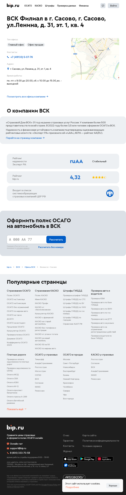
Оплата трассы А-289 (17, 396)
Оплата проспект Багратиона (14, 391)
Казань (66, 375)
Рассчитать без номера (50, 247)
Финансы (84, 5)
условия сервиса (23, 248)
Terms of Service (13, 487)
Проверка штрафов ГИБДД (75, 295)
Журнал (67, 451)
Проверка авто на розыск (102, 323)
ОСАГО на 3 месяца (16, 299)
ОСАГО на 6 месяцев (16, 303)
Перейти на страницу (25, 137)
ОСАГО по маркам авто (17, 311)
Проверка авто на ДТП (101, 319)
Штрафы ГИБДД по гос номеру (74, 312)
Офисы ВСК (30, 267)
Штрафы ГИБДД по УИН (74, 307)
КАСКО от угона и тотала (46, 334)
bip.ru (9, 267)
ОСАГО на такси (14, 315)
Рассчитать (56, 239)
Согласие (39, 383)
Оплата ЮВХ (13, 382)
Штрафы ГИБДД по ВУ (73, 303)
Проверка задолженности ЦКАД (18, 369)
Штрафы (49, 5)
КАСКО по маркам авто (45, 348)
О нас (66, 435)
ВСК (18, 267)
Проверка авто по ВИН (101, 309)
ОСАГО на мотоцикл (16, 323)
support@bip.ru (16, 448)
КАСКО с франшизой (44, 317)
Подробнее (72, 487)
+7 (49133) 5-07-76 (20, 57)
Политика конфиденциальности (100, 440)
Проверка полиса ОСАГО (18, 334)
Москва (66, 359)
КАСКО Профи (41, 303)
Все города (68, 398)
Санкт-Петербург (71, 363)
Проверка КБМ (98, 298)
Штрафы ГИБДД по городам (72, 318)
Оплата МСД (13, 374)
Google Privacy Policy (49, 485)
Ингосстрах (40, 371)
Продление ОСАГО (15, 327)
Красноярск (68, 383)
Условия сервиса (92, 446)
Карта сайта (89, 435)
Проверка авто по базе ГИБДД (101, 303)
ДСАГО (10, 319)
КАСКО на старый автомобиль (43, 322)
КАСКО (38, 5)
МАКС (38, 387)
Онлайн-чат (15, 443)
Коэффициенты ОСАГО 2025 (17, 343)
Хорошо (113, 485)
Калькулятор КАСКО (44, 313)
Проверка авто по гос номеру (101, 313)
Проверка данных (66, 5)
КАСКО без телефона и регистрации (45, 329)
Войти (113, 5)
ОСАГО (28, 5)
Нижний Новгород (71, 379)
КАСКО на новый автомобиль (42, 339)
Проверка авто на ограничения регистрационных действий (103, 329)
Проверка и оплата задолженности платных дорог (18, 361)
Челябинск (68, 387)
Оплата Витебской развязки (15, 401)
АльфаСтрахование (43, 363)
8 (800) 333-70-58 (18, 452)
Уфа (64, 394)
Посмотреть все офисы (27, 96)
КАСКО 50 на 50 (42, 344)
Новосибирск (69, 367)
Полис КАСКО (41, 295)
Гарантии (68, 440)
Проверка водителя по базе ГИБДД (101, 336)
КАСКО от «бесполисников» (43, 308)
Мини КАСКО (41, 299)
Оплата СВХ (12, 378)
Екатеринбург (69, 371)
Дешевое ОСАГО (14, 338)
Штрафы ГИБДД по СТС (74, 299)
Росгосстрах (41, 367)
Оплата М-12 (13, 386)
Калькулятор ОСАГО (16, 330)
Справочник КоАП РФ (72, 324)
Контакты (68, 445)
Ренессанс (40, 390)
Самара (66, 390)
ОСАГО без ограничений (18, 307)
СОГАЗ (38, 375)
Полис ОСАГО (13, 295)
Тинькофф (39, 359)
